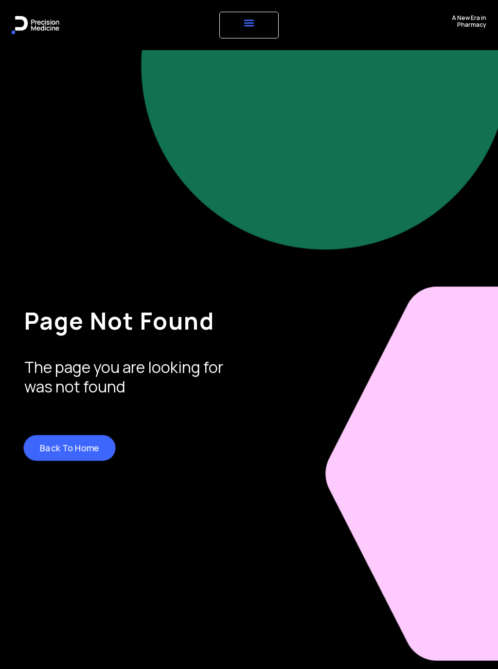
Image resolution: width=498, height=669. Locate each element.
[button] (249, 23)
